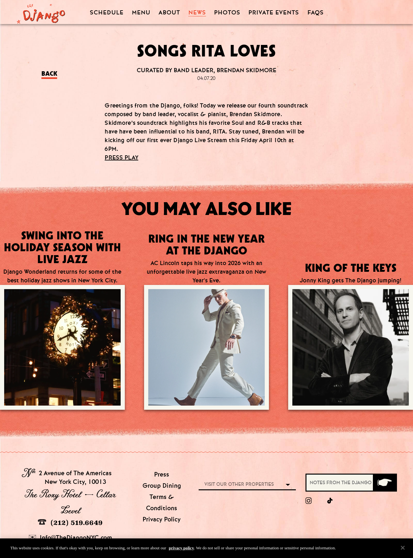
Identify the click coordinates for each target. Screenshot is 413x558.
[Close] (403, 549)
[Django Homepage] (41, 11)
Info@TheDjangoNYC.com (70, 538)
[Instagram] (308, 501)
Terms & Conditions (161, 502)
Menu (141, 12)
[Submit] (384, 483)
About (169, 12)
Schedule (107, 12)
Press (161, 474)
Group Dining (161, 486)
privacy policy (181, 549)
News (197, 12)
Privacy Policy (161, 519)
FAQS (315, 12)
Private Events (273, 13)
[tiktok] (330, 501)
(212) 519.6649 (70, 523)
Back (49, 73)
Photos (227, 12)
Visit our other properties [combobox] (239, 484)
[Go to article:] (206, 324)
